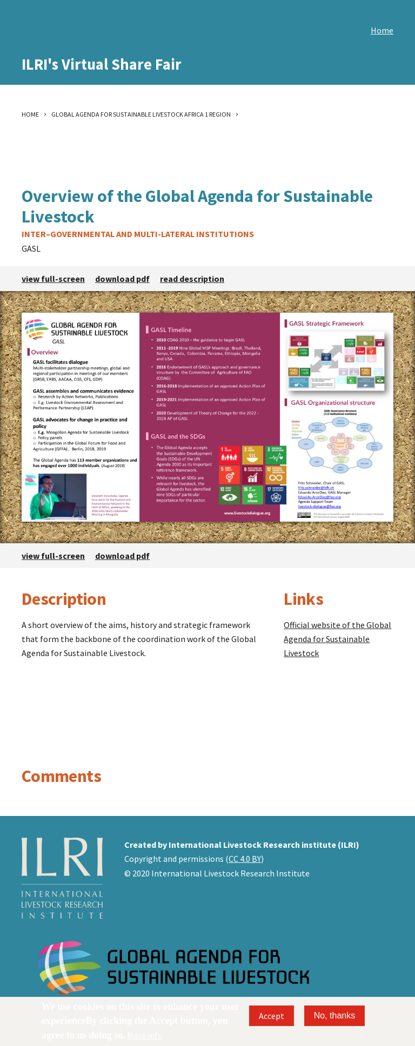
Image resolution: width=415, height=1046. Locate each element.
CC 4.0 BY (245, 858)
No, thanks (334, 1015)
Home (382, 30)
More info (145, 1035)
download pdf (122, 278)
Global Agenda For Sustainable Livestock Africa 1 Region (141, 114)
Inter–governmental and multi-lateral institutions (138, 233)
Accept (271, 1015)
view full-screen (53, 278)
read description (192, 278)
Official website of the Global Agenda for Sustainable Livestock (337, 638)
